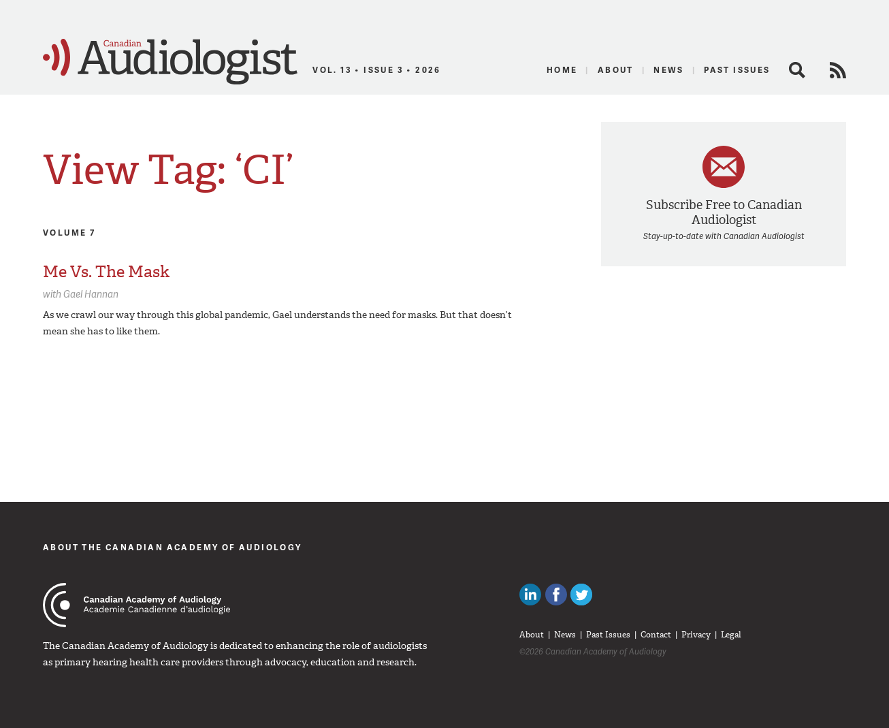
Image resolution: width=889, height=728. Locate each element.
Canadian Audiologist (170, 62)
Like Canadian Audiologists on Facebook (556, 594)
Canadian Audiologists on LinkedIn (530, 594)
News (668, 70)
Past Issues (737, 70)
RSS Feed (838, 70)
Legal (731, 634)
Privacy (696, 634)
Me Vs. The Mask (106, 272)
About (616, 70)
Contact (656, 634)
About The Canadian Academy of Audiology (172, 547)
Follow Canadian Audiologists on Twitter (581, 594)
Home (562, 70)
